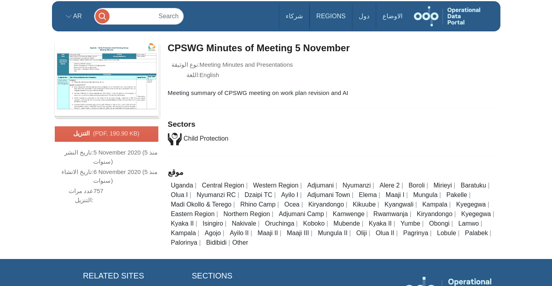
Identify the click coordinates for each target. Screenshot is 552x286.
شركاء (294, 16)
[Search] (139, 16)
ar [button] (76, 16)
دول (364, 16)
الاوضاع (392, 16)
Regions (331, 16)
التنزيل (106, 133)
